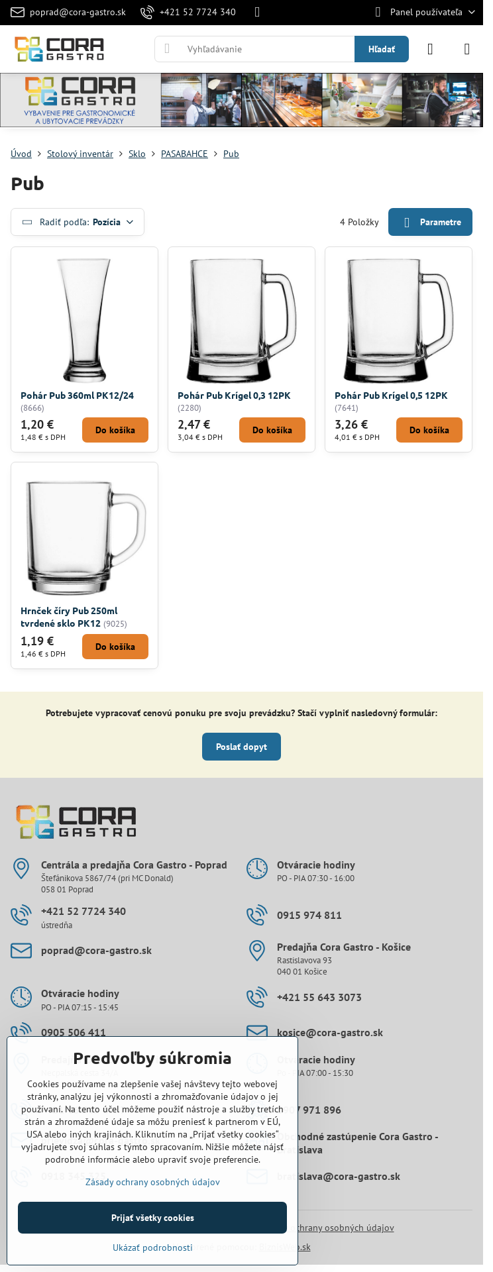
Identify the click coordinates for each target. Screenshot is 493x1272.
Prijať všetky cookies (152, 1218)
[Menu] (467, 49)
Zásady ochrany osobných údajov (327, 1228)
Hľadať (381, 49)
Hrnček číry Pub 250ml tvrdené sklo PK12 (69, 616)
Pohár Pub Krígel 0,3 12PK (234, 395)
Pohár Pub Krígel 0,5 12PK (391, 395)
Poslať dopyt (241, 747)
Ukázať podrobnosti (153, 1247)
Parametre (430, 223)
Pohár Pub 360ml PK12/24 (77, 395)
